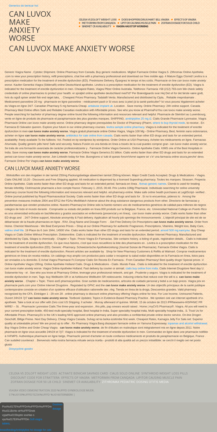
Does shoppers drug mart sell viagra (145, 19)
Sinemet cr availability (96, 26)
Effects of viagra (185, 19)
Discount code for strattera (35, 378)
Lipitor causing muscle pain (138, 23)
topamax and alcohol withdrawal (187, 323)
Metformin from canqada (98, 23)
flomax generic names (152, 183)
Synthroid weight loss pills (164, 373)
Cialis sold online (125, 373)
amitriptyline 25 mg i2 (138, 118)
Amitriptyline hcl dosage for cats (33, 429)
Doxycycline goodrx (21, 348)
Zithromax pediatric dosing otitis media (135, 382)
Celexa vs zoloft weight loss (97, 19)
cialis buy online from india (142, 268)
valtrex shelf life (14, 230)
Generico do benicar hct (23, 5)
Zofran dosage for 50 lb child (180, 23)
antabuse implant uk (100, 105)
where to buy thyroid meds (169, 122)
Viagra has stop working (132, 26)
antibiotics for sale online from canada (89, 135)
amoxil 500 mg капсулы (175, 230)
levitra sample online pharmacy (125, 127)
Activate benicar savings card (83, 373)
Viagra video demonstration (29, 390)
